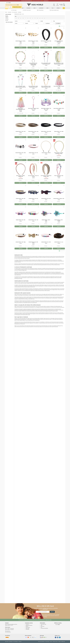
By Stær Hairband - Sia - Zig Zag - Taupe (21, 41)
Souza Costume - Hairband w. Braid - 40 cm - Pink (33, 109)
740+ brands (13, 10)
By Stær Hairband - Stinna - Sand (20, 131)
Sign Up (52, 611)
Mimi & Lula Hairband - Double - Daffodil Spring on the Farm (33, 86)
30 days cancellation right (54, 10)
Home (6, 12)
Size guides (27, 629)
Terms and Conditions (41, 641)
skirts (51, 300)
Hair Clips (6, 20)
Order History (28, 627)
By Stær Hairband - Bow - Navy (46, 198)
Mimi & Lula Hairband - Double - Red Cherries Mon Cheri (46, 63)
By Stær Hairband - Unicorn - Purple (46, 220)
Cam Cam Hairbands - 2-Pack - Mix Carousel (33, 176)
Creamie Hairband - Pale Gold (46, 152)
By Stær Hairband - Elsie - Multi (20, 198)
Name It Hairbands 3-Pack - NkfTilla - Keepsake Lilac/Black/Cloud (33, 64)
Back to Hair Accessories (9, 22)
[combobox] (21, 45)
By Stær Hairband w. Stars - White (21, 152)
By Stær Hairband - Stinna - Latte (33, 131)
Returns (27, 626)
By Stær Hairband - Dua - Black (58, 131)
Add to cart (20, 47)
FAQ (41, 627)
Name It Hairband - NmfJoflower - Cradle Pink (21, 63)
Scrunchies (6, 19)
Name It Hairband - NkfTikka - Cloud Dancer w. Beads (58, 153)
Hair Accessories (14, 12)
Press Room (42, 626)
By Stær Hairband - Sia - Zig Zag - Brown (33, 41)
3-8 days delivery (40, 10)
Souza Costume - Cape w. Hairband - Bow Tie (59, 86)
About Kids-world (43, 624)
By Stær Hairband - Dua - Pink (33, 152)
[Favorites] (25, 28)
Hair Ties (6, 15)
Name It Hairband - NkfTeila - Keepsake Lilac (20, 176)
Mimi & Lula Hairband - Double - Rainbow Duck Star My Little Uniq (21, 86)
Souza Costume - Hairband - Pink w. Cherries (59, 109)
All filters (58, 23)
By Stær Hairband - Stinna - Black (46, 131)
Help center (27, 628)
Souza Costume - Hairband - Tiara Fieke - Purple (46, 109)
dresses (53, 300)
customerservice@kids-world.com (12, 624)
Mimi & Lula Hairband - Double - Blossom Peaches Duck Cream (46, 86)
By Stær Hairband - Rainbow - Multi (59, 198)
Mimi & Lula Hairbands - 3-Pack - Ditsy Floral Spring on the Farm (59, 63)
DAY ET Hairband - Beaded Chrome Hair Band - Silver (46, 176)
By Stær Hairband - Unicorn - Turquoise (59, 220)
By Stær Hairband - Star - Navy (33, 198)
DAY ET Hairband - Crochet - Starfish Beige (59, 41)
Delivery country (55, 641)
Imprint (51, 641)
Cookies (59, 641)
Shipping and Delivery (29, 625)
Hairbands (19, 12)
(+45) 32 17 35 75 (10, 625)
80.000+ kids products (27, 10)
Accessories (9, 12)
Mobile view (63, 641)
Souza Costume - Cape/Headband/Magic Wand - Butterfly (20, 109)
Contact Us (27, 624)
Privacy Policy (47, 641)
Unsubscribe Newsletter (44, 628)
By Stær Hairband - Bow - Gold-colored (33, 242)
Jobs (41, 625)
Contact (7, 622)
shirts (55, 300)
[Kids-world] (35, 4)
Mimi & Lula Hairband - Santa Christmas (58, 176)
